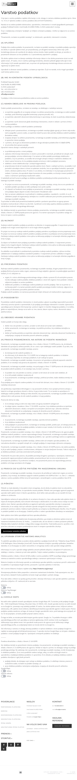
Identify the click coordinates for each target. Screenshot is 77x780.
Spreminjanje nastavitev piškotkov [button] (14, 531)
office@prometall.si (7, 94)
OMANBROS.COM (56, 772)
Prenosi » (6, 734)
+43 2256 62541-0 (58, 705)
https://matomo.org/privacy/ (43, 569)
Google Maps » (37, 717)
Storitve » (6, 738)
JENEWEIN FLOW (54, 773)
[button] (20, 772)
